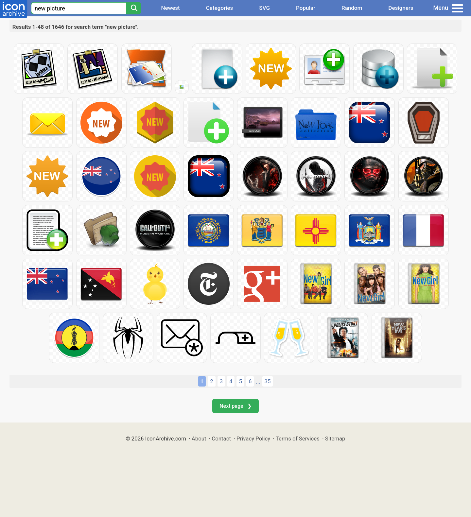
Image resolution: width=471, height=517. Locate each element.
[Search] (133, 8)
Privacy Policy (253, 438)
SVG (264, 8)
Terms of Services (298, 438)
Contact (221, 438)
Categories (219, 8)
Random (351, 8)
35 (268, 381)
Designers (400, 8)
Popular (305, 8)
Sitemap (335, 438)
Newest (170, 8)
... (258, 381)
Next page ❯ (235, 406)
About (199, 438)
